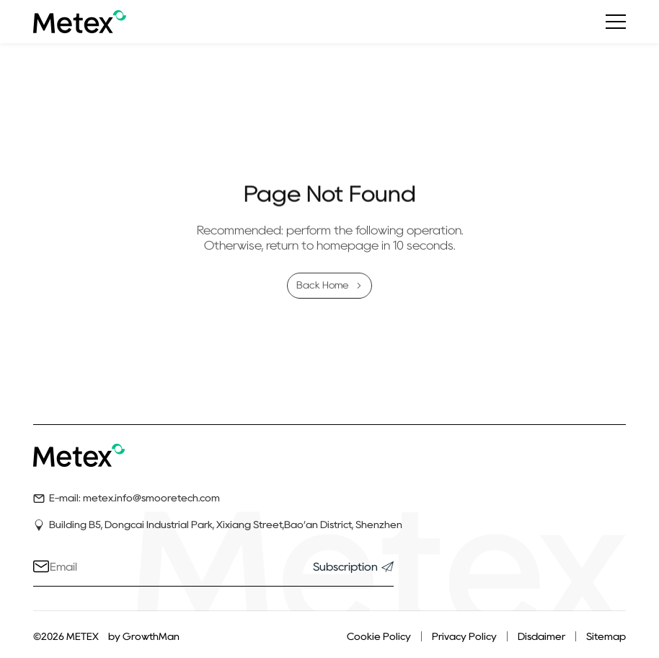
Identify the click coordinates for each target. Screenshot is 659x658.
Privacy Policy (464, 636)
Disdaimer (541, 636)
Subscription (353, 566)
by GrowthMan (144, 636)
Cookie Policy (379, 636)
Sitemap (606, 636)
